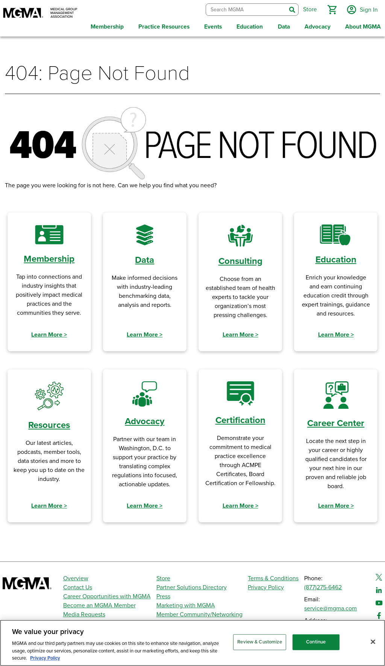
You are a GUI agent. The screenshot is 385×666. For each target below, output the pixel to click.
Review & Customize (259, 642)
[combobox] (245, 9)
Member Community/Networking (199, 613)
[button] (331, 9)
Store (163, 577)
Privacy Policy (266, 586)
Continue (316, 642)
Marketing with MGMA (185, 604)
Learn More (49, 333)
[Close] (373, 642)
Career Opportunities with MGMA (107, 595)
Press (163, 595)
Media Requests (84, 613)
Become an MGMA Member (99, 604)
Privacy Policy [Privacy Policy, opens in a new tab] (45, 658)
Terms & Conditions (273, 577)
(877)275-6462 (323, 586)
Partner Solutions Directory (191, 586)
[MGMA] (40, 13)
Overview (75, 577)
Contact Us (77, 586)
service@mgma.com (330, 607)
